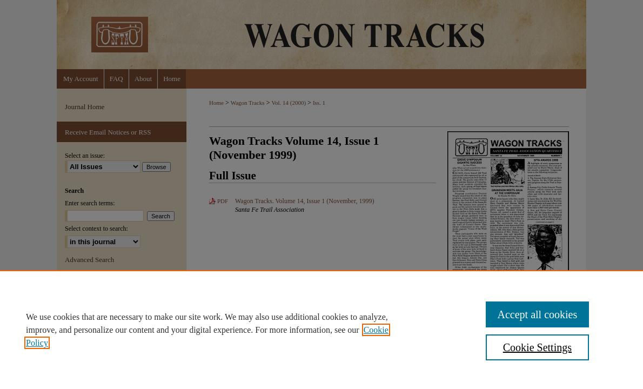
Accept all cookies (538, 314)
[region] (321, 329)
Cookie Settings (537, 347)
